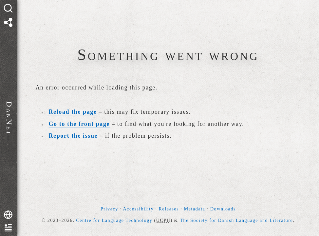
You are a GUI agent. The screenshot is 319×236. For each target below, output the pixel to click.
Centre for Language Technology (114, 220)
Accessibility (138, 208)
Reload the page (73, 111)
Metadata (194, 208)
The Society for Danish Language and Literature (236, 220)
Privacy (109, 208)
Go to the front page (79, 124)
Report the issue (73, 135)
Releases (169, 208)
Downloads (223, 208)
